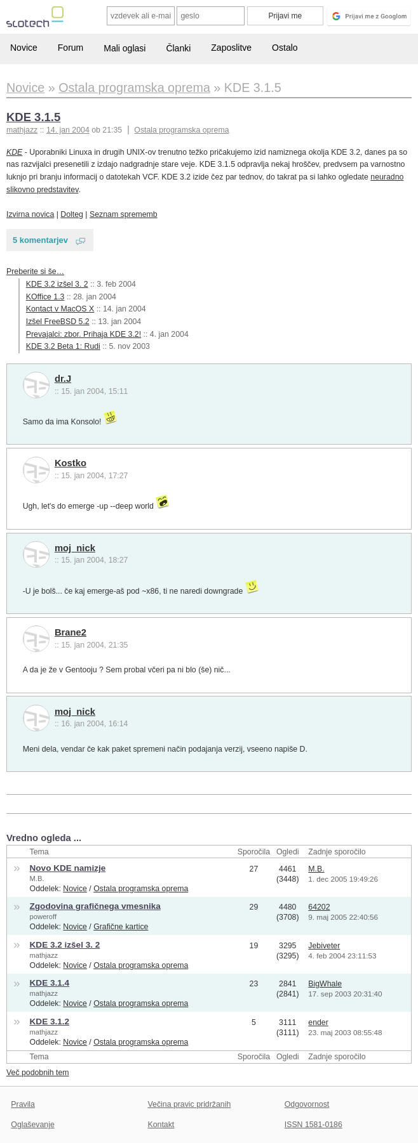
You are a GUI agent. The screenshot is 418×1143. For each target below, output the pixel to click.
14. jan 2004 (68, 130)
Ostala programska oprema (181, 130)
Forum (70, 47)
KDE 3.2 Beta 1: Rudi (63, 346)
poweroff (43, 916)
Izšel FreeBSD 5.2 (58, 321)
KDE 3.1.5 (33, 117)
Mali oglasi (124, 48)
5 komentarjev (40, 240)
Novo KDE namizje (68, 868)
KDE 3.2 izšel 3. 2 (57, 284)
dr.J (63, 379)
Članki (178, 48)
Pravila (23, 1104)
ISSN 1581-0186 (313, 1124)
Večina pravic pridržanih (189, 1104)
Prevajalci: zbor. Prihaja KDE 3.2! (83, 334)
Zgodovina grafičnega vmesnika (95, 906)
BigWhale (325, 983)
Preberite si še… (35, 271)
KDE (14, 152)
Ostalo (284, 47)
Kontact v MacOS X (60, 308)
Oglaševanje (32, 1124)
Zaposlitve (231, 47)
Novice (23, 47)
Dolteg (71, 214)
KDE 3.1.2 (50, 1021)
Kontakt (161, 1124)
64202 (319, 907)
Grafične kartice (120, 926)
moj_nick (75, 548)
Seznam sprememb (124, 214)
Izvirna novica (30, 214)
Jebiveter (324, 945)
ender (318, 1022)
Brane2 (70, 632)
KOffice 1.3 (45, 296)
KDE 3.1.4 (50, 983)
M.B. (37, 878)
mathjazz (44, 955)
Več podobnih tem (37, 1072)
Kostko (70, 463)
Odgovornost (307, 1104)
